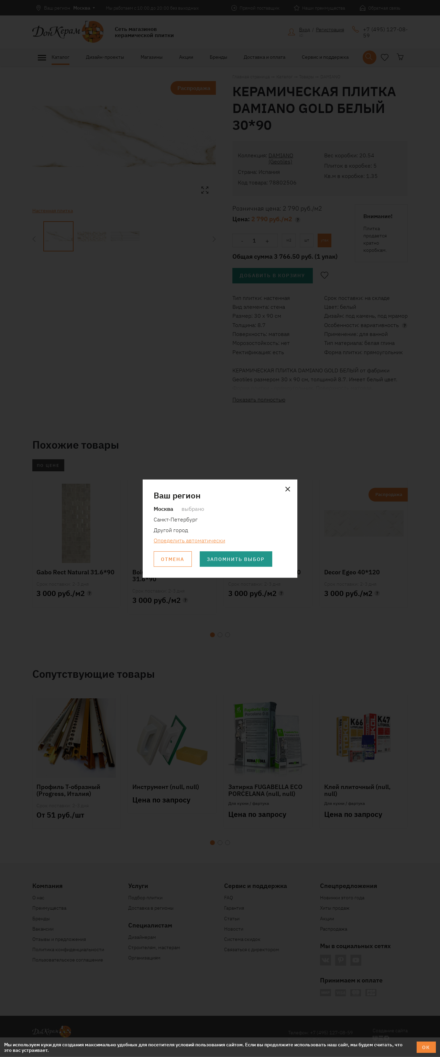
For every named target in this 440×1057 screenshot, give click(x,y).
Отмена (173, 559)
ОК (426, 1047)
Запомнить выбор (237, 559)
